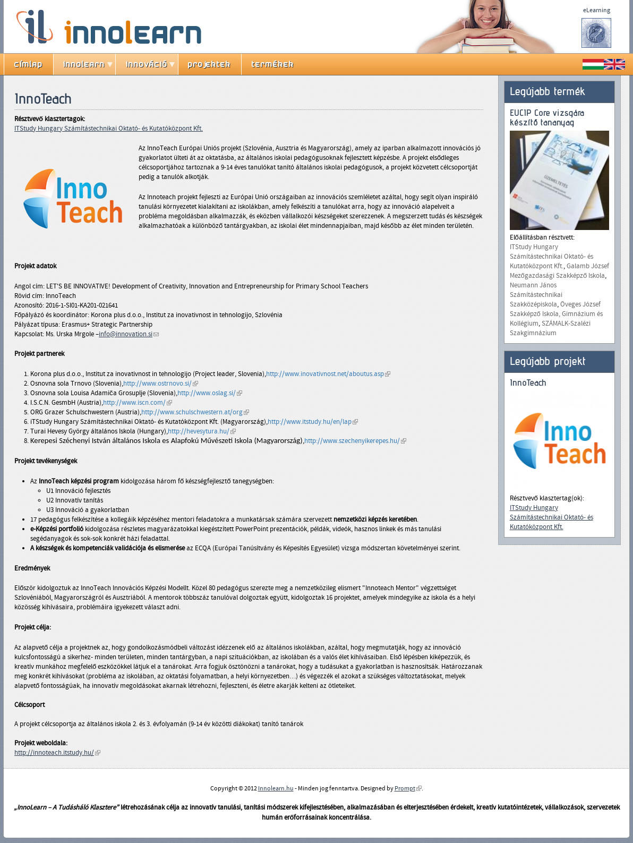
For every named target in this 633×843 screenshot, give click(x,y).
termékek (273, 64)
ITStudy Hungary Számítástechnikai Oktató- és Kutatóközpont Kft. (108, 128)
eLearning (596, 10)
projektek (209, 64)
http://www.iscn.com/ (137, 402)
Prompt (408, 788)
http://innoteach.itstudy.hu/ (57, 752)
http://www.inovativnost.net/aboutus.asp (328, 374)
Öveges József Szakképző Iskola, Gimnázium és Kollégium (556, 314)
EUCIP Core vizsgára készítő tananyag (547, 117)
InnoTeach (528, 383)
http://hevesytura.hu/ (202, 431)
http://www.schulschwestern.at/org (195, 412)
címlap (28, 64)
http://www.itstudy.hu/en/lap (313, 422)
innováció (147, 64)
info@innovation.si (129, 334)
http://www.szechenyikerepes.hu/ (355, 441)
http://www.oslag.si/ (209, 393)
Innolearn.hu (276, 788)
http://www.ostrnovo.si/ (160, 383)
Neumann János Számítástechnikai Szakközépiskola (536, 295)
